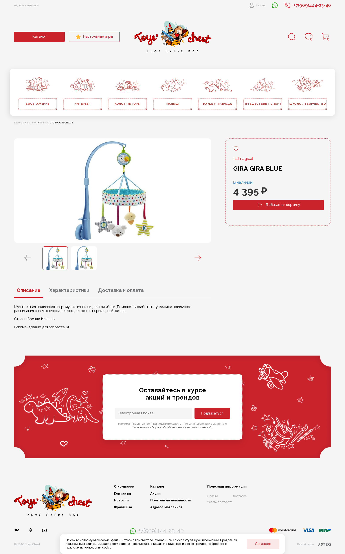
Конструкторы (127, 103)
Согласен (263, 544)
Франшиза (123, 507)
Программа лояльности (170, 500)
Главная (19, 122)
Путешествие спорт (263, 104)
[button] (27, 258)
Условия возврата (220, 502)
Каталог (39, 36)
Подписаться (212, 413)
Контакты (122, 493)
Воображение (37, 103)
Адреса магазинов (26, 5)
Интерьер (82, 103)
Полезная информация (227, 486)
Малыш (172, 103)
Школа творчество (307, 104)
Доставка (240, 496)
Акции (155, 493)
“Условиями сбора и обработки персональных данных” (172, 427)
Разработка (314, 544)
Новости (121, 500)
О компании (124, 486)
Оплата (212, 496)
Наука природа (217, 104)
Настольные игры (94, 36)
